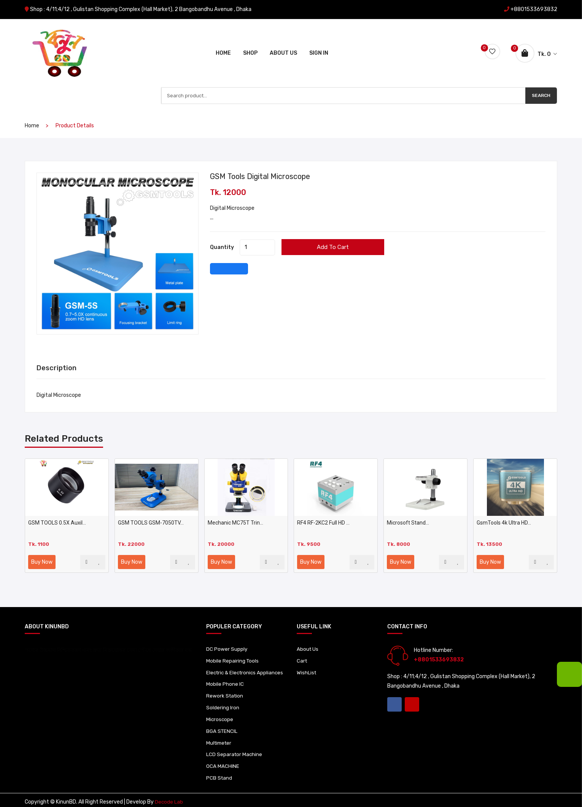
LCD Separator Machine (234, 750)
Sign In (318, 43)
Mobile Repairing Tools (232, 645)
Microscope (220, 713)
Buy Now (41, 545)
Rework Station (225, 689)
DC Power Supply (227, 632)
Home (223, 43)
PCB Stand (219, 774)
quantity (222, 231)
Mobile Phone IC (225, 677)
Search (540, 77)
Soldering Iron (222, 701)
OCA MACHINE (222, 762)
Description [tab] (58, 351)
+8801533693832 (533, 9)
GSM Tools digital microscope (266, 160)
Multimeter (220, 737)
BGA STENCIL (222, 725)
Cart (302, 645)
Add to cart (350, 230)
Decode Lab (169, 798)
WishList (307, 657)
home (32, 109)
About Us (283, 43)
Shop (250, 43)
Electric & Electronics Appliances (232, 661)
